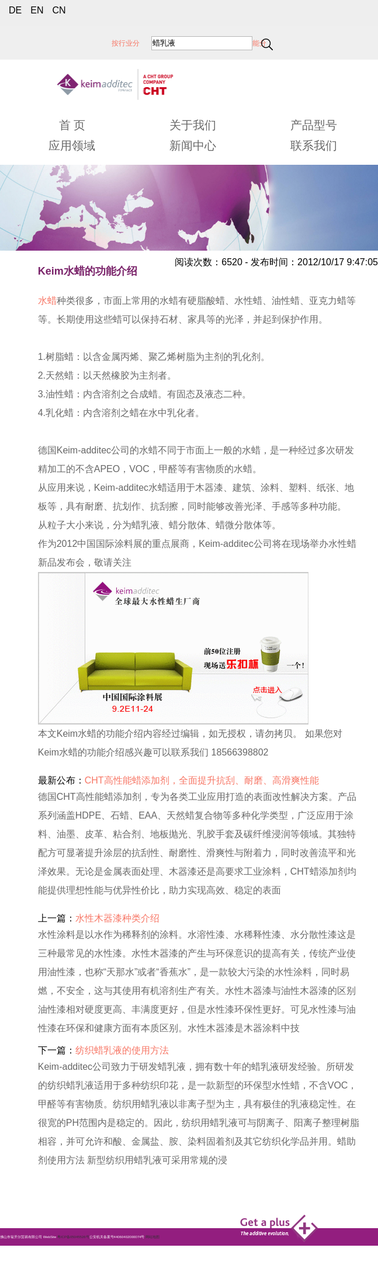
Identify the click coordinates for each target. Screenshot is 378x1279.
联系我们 (313, 145)
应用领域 (71, 145)
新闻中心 (192, 145)
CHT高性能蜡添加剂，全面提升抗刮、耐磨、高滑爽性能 (202, 780)
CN (58, 10)
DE (15, 10)
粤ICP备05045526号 (73, 1237)
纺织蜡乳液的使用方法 (122, 1050)
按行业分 (126, 43)
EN (36, 10)
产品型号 (313, 125)
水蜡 (47, 301)
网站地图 (152, 1237)
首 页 (72, 125)
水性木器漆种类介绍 (117, 918)
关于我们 (192, 125)
